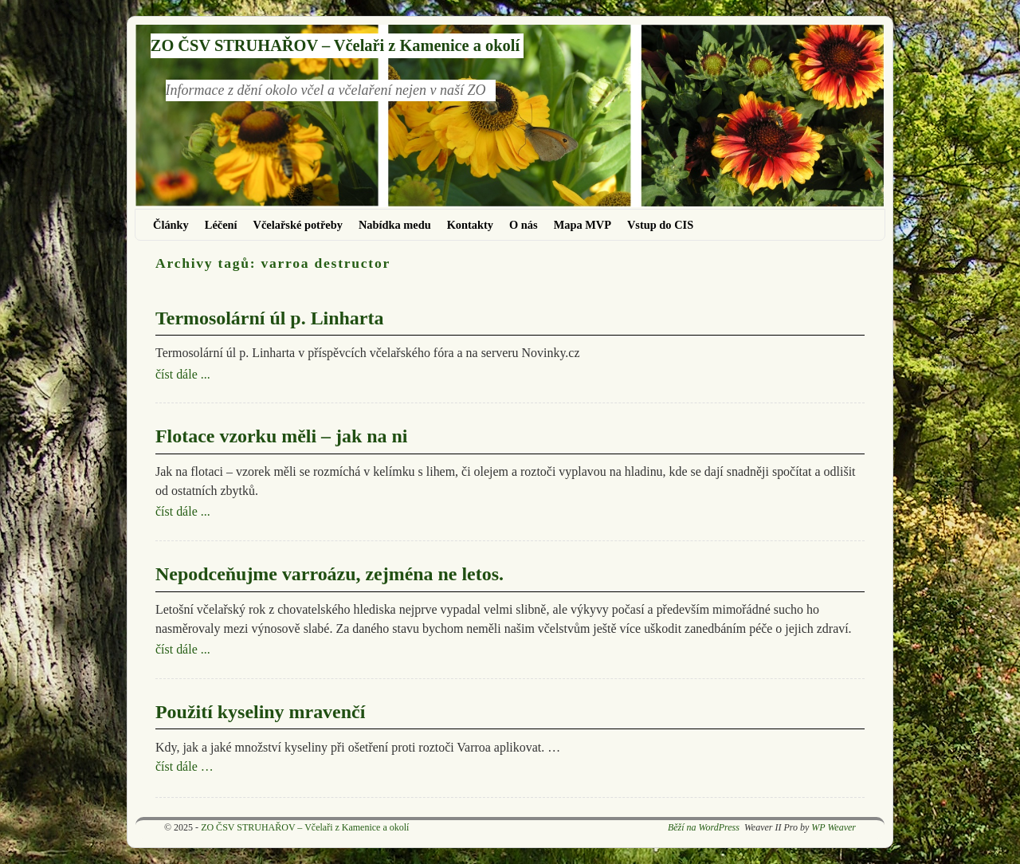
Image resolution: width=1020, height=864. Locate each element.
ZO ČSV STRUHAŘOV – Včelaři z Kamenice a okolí (335, 45)
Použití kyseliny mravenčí (260, 711)
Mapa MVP (582, 224)
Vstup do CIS (660, 224)
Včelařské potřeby (298, 224)
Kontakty (470, 224)
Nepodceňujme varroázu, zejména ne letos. (329, 574)
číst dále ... (182, 374)
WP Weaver (833, 827)
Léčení (221, 224)
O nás (523, 224)
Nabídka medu (395, 224)
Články (171, 224)
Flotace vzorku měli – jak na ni (281, 436)
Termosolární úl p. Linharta (269, 318)
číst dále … (184, 766)
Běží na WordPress (704, 827)
